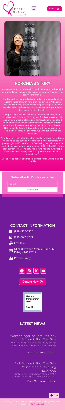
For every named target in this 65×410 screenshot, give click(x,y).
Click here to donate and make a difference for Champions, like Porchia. (32, 160)
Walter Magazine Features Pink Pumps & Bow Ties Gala (33, 337)
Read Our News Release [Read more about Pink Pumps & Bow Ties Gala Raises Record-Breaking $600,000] (41, 381)
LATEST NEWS (32, 325)
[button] (34, 8)
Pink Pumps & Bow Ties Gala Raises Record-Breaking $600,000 (35, 367)
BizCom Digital (37, 404)
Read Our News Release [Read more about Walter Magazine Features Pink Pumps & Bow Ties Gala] (41, 352)
